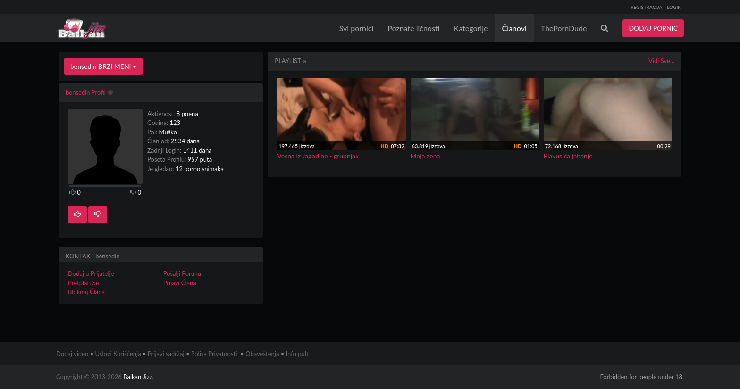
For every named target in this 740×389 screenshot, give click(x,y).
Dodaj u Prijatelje (91, 273)
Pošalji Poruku (182, 273)
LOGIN (674, 7)
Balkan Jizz (137, 377)
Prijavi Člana (179, 283)
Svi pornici (356, 28)
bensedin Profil (86, 92)
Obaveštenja (262, 353)
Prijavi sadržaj (166, 353)
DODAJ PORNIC (653, 28)
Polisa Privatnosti (214, 353)
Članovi (514, 28)
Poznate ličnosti (413, 28)
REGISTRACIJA (646, 7)
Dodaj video (72, 353)
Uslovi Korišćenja (118, 353)
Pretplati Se (83, 283)
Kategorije (471, 28)
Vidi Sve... (661, 61)
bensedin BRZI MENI (103, 66)
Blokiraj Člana (86, 292)
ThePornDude (564, 28)
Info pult (297, 353)
